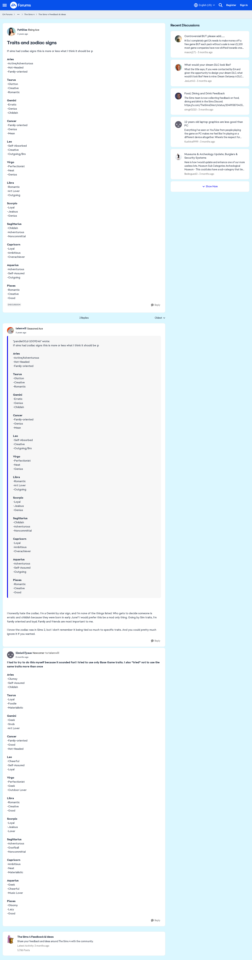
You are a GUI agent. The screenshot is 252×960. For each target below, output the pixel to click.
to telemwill (52, 653)
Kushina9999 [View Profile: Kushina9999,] (191, 141)
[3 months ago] (205, 52)
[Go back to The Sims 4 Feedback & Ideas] (55, 937)
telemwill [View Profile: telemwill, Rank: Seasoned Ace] (21, 328)
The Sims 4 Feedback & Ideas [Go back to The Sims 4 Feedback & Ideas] (52, 14)
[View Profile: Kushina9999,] (178, 124)
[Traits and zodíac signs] (29, 332)
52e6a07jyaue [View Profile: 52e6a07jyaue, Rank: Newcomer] (24, 653)
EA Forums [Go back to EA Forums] (8, 14)
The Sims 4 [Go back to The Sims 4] (29, 14)
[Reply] (155, 305)
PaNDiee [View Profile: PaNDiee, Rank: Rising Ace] (22, 29)
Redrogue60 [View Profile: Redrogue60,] (190, 173)
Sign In (244, 5)
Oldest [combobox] (160, 318)
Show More (210, 186)
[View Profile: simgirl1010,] (178, 96)
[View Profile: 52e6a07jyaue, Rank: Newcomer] (10, 654)
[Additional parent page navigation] (18, 14)
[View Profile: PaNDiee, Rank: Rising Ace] (11, 31)
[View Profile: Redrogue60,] (178, 156)
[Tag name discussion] (14, 305)
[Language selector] (204, 5)
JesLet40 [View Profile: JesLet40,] (189, 81)
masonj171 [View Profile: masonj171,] (190, 52)
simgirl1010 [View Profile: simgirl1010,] (190, 109)
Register (231, 5)
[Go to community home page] (20, 5)
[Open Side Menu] (4, 5)
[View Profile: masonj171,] (178, 38)
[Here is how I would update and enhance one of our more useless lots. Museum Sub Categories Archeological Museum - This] (214, 166)
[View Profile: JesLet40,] (178, 67)
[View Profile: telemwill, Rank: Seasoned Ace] (10, 330)
